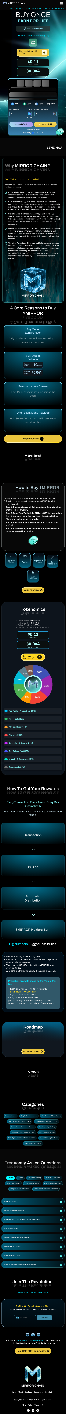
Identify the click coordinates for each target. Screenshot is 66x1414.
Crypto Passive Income (29, 1116)
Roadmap (28, 1392)
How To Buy (49, 1392)
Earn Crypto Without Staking (51, 1116)
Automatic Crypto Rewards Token (23, 1132)
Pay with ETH (14, 109)
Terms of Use (39, 1405)
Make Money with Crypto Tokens (20, 1121)
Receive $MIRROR (41, 109)
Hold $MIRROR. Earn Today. (33, 1351)
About (20, 1392)
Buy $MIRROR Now (33, 439)
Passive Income (10, 1116)
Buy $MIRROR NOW (33, 1051)
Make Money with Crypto (33, 1143)
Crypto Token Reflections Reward (22, 1127)
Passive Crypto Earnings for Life (46, 1121)
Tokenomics (38, 1392)
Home (14, 1392)
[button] (33, 1202)
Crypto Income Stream (47, 1132)
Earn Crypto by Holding (47, 1127)
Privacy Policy (27, 1405)
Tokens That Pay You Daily (49, 1138)
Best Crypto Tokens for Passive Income (21, 1138)
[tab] (33, 1201)
